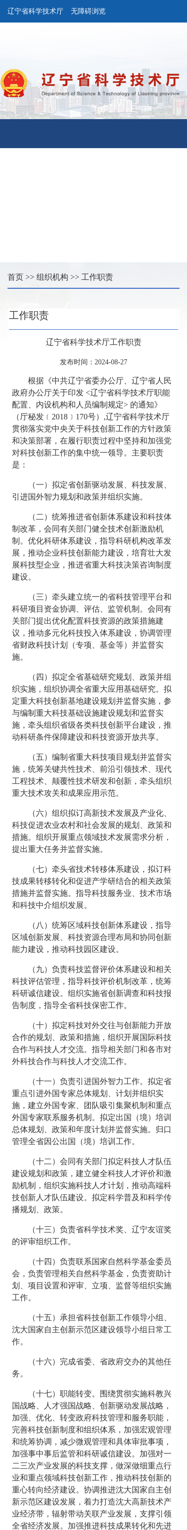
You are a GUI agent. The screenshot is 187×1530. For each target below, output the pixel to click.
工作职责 (97, 277)
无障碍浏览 (88, 11)
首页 (15, 277)
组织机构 (52, 277)
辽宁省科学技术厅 (35, 11)
